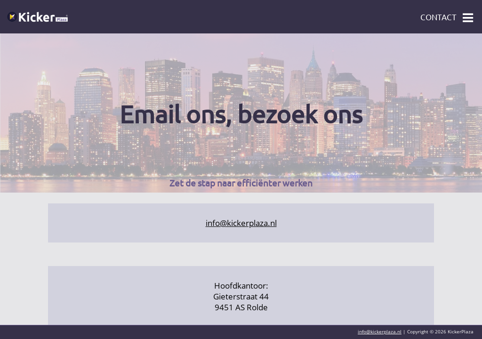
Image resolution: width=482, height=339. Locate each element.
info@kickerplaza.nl (241, 223)
